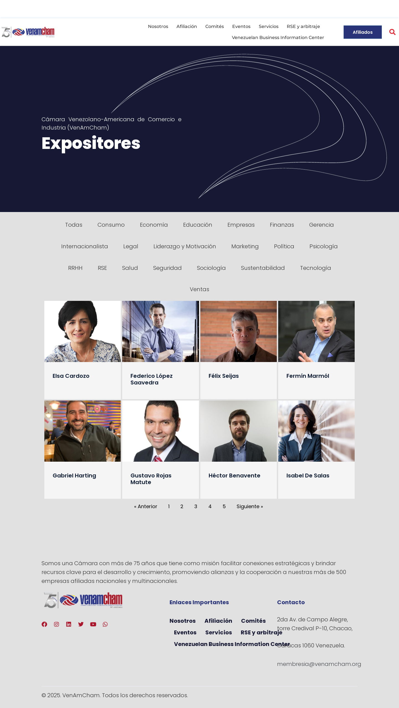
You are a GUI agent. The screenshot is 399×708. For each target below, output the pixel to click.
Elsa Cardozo (71, 376)
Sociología (211, 268)
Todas (73, 225)
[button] (392, 32)
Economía (154, 225)
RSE (102, 268)
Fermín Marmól (308, 376)
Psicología (324, 246)
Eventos (241, 26)
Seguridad (167, 268)
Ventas (199, 289)
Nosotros (158, 26)
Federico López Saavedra (152, 379)
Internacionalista (84, 246)
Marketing (245, 246)
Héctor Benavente (234, 475)
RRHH (75, 268)
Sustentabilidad (263, 268)
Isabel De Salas (308, 475)
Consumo (111, 225)
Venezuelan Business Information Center (278, 37)
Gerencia (321, 225)
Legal (130, 246)
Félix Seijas (224, 376)
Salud (130, 268)
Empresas (241, 225)
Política (284, 246)
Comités (214, 26)
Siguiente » (250, 506)
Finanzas (282, 225)
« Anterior (145, 506)
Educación (197, 225)
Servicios (268, 26)
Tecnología (315, 268)
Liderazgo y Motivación (185, 246)
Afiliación (187, 26)
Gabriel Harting (74, 475)
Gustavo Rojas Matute (151, 479)
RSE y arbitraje (303, 26)
